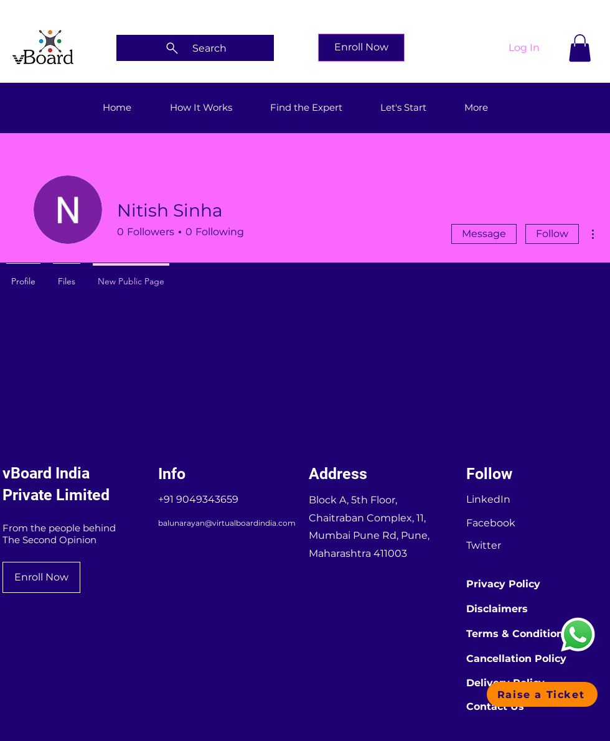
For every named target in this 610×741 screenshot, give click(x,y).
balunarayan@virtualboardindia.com (227, 523)
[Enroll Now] (361, 48)
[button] (579, 48)
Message (484, 234)
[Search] (195, 48)
